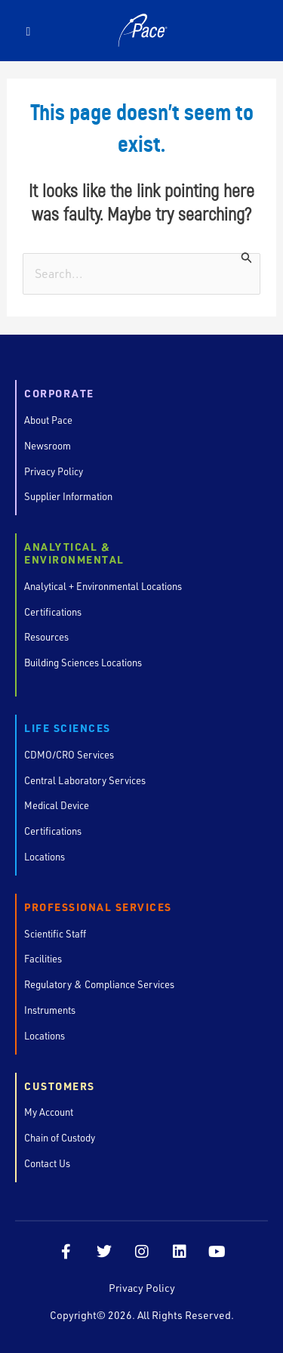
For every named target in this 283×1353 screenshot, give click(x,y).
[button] (28, 31)
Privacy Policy (142, 1288)
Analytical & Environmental (74, 554)
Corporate (59, 394)
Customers (59, 1086)
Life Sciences (67, 728)
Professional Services (98, 907)
